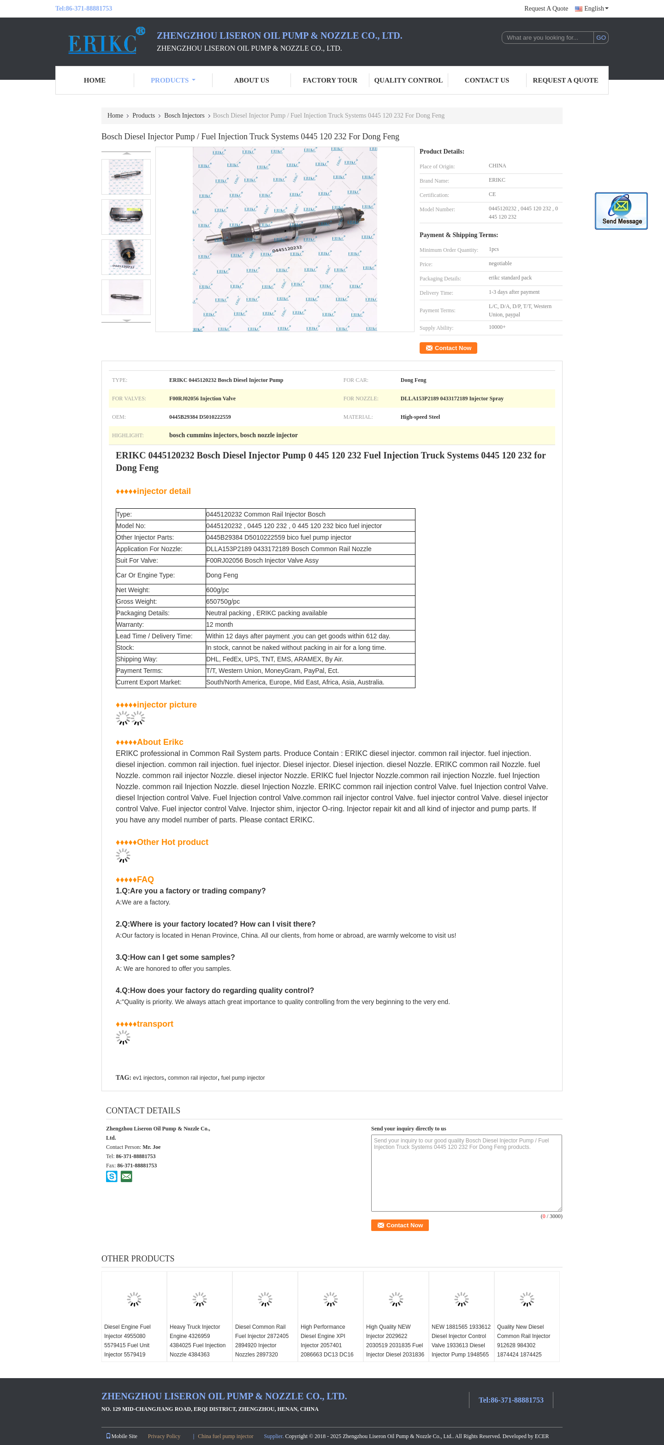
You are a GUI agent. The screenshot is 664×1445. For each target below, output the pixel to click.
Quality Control (408, 80)
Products (173, 80)
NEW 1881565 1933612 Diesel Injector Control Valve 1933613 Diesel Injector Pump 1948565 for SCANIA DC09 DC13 (461, 1345)
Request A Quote (546, 8)
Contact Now (453, 348)
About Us (251, 80)
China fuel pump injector (225, 1436)
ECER (542, 1436)
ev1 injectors (148, 1078)
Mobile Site (121, 1436)
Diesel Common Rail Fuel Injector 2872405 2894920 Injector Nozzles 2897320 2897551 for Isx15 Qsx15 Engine (262, 1350)
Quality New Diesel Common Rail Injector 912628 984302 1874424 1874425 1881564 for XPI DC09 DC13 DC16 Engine (525, 1350)
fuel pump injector (243, 1078)
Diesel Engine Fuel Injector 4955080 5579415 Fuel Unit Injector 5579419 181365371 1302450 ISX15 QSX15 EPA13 (130, 1350)
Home (95, 80)
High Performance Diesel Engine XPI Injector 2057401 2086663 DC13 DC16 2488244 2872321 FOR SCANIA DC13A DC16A (330, 1350)
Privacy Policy (164, 1436)
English (596, 8)
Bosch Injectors (184, 115)
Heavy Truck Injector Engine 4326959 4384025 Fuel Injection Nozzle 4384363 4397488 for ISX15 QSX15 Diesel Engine (197, 1350)
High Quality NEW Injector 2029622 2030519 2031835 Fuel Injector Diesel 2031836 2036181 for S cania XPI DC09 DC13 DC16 (395, 1350)
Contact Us (487, 80)
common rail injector (192, 1078)
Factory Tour (330, 80)
